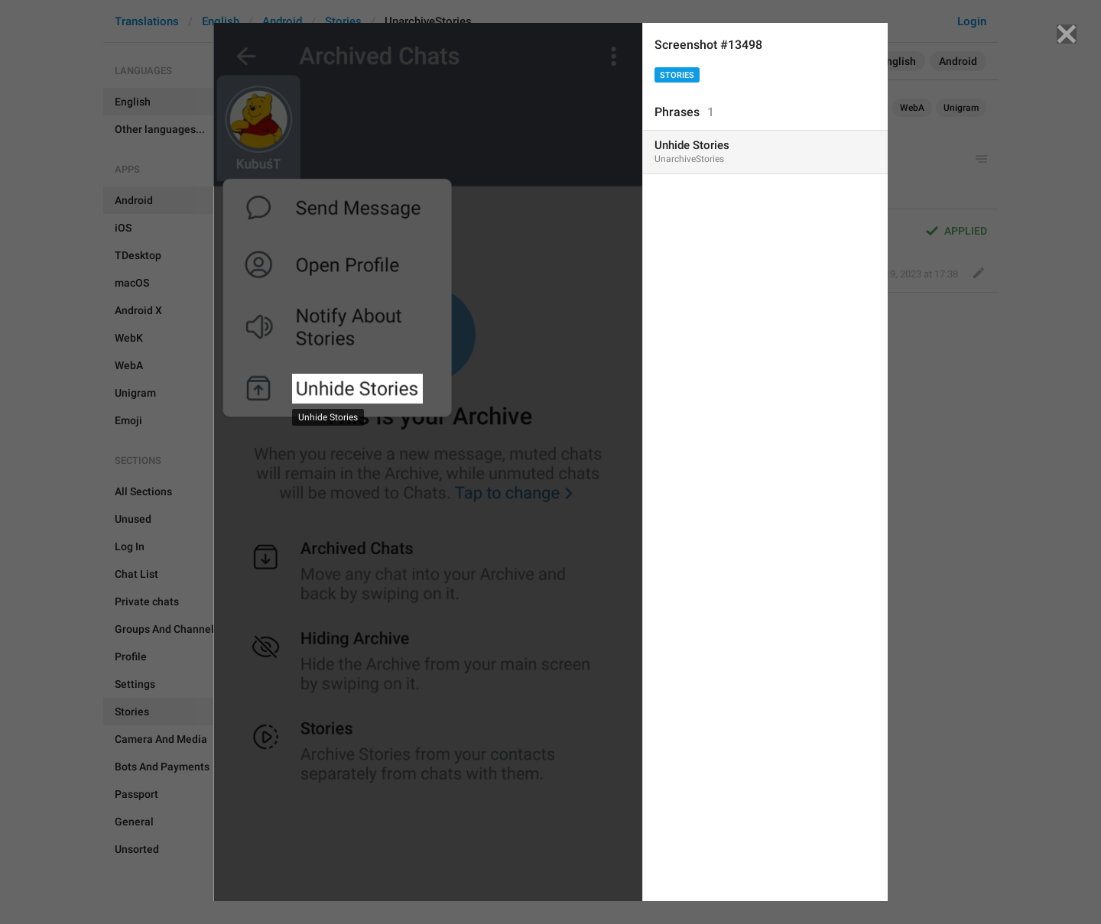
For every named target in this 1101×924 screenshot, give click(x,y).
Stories (677, 75)
